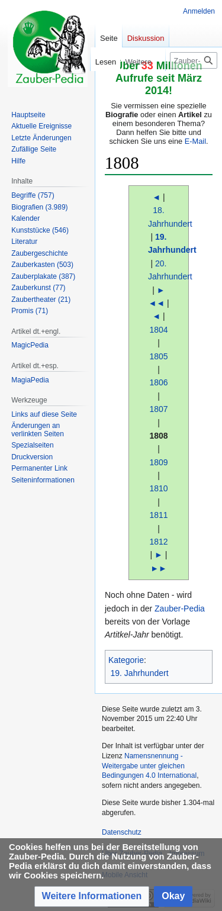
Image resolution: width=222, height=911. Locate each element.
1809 (158, 462)
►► (158, 568)
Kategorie (126, 660)
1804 (158, 329)
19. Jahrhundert (140, 673)
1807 (158, 409)
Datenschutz (121, 832)
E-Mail (195, 141)
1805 (158, 356)
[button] (92, 896)
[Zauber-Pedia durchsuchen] (193, 60)
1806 (158, 382)
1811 (158, 515)
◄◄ (156, 303)
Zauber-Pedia (180, 608)
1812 (158, 541)
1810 (158, 488)
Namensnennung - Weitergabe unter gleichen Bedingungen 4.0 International (149, 766)
